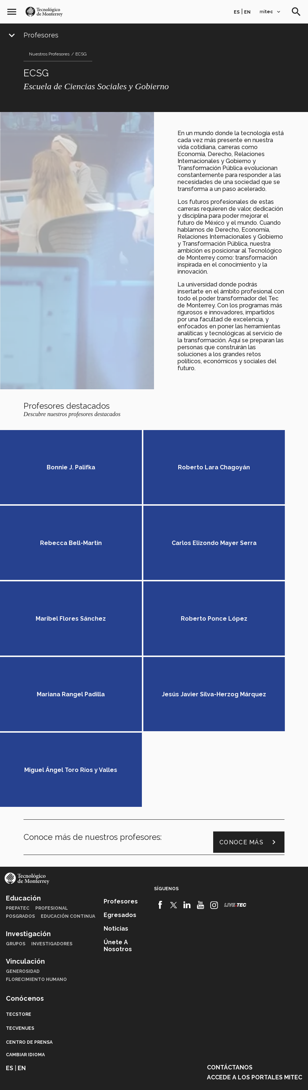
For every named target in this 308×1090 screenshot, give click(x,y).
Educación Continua (68, 773)
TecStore (18, 871)
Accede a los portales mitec (254, 934)
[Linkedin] (187, 762)
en (247, 12)
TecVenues (20, 885)
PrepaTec (17, 765)
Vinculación (25, 818)
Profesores (41, 35)
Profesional (51, 765)
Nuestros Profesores (49, 54)
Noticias (116, 785)
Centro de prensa (29, 899)
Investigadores (51, 800)
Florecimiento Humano (36, 836)
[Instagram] (214, 762)
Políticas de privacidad (124, 1075)
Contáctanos (230, 924)
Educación (23, 755)
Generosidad (23, 828)
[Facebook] (160, 762)
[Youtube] (200, 762)
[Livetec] (235, 761)
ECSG (81, 54)
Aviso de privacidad (182, 1075)
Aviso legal (76, 1075)
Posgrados (20, 773)
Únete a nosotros (118, 802)
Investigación (28, 790)
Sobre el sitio (229, 1075)
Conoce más (248, 699)
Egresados (120, 771)
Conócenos (25, 855)
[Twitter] (174, 762)
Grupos (15, 800)
